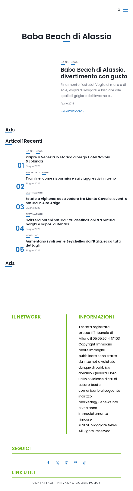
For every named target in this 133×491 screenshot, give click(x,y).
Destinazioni (34, 193)
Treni (45, 172)
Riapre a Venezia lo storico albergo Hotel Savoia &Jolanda (68, 159)
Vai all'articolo (71, 111)
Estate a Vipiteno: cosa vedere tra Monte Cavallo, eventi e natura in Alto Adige (76, 200)
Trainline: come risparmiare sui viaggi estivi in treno (71, 178)
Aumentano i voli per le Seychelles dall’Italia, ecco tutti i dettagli (74, 243)
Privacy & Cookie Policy (79, 482)
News (74, 62)
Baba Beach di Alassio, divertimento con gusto (94, 73)
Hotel (65, 62)
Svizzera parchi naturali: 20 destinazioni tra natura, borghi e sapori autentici (70, 222)
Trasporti (32, 172)
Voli (37, 235)
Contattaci (42, 482)
